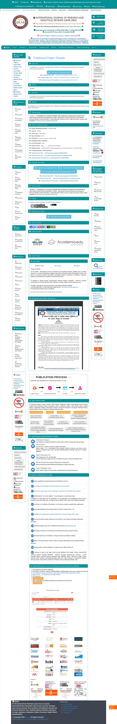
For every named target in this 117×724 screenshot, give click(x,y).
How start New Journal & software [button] (11, 10)
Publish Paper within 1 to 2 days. (35, 422)
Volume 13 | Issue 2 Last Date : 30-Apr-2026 (18, 78)
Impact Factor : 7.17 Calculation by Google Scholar (46, 574)
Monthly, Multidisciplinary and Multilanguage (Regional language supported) (79, 416)
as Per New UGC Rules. (73, 26)
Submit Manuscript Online (17, 94)
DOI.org (95, 126)
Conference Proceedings (19, 119)
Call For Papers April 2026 (17, 63)
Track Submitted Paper (17, 179)
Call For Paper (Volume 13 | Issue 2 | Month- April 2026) (47, 292)
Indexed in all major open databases (63, 422)
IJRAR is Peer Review (43, 10)
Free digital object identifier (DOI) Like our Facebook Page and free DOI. (59, 514)
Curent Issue (77, 6)
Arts (17, 284)
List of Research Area (19, 212)
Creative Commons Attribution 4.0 (38, 202)
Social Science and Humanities (18, 307)
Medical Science (18, 289)
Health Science (17, 300)
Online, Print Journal (96, 10)
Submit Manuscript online (18, 186)
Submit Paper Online (64, 6)
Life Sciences (17, 295)
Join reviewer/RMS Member (98, 198)
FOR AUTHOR (33, 47)
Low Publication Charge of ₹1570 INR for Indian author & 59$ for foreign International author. (38, 429)
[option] (41, 242)
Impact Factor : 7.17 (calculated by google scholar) (56, 416)
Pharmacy (18, 272)
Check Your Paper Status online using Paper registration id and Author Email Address (57, 491)
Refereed (54, 10)
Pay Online (19, 198)
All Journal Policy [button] (38, 578)
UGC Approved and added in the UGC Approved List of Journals (51, 486)
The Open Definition (55, 202)
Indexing (58, 265)
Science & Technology (18, 268)
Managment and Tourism (19, 313)
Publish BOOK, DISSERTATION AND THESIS (19, 348)
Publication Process (70, 708)
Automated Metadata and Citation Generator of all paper (55, 429)
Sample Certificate (18, 125)
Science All (19, 276)
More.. (94, 47)
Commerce (19, 280)
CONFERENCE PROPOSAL (66, 47)
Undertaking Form (18, 156)
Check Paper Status (36, 412)
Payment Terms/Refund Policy (98, 228)
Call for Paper (68, 704)
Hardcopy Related (18, 202)
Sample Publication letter (18, 131)
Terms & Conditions (26, 719)
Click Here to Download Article (59, 72)
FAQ (96, 235)
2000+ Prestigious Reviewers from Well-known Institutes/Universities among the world (75, 429)
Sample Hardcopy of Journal (18, 138)
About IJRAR (39, 265)
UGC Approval (36, 576)
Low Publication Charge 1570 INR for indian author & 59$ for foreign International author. (57, 573)
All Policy (50, 412)
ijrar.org (28, 717)
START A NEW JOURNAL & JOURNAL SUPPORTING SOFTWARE (18, 338)
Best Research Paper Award (18, 356)
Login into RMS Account (97, 190)
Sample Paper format (18, 145)
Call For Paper (50, 6)
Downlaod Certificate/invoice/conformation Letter (58, 171)
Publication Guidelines (19, 193)
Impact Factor (17, 218)
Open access (62, 10)
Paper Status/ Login (98, 6)
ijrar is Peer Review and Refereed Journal (35, 416)
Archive (87, 6)
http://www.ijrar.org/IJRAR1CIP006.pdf (46, 120)
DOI (17, 207)
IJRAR (15, 2)
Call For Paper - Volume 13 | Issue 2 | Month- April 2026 (58, 36)
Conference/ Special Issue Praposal (18, 364)
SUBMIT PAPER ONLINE (83, 47)
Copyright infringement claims (97, 250)
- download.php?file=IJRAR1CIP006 (60, 80)
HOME (7, 47)
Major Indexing (96, 214)
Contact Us (67, 712)
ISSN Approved (18, 469)
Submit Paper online (70, 706)
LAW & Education (17, 319)
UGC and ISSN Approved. (71, 287)
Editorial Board (97, 183)
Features (77, 265)
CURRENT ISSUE (44, 47)
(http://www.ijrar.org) (70, 525)
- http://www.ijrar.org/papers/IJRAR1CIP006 (59, 75)
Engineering (18, 262)
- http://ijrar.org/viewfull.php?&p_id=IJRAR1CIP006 (59, 77)
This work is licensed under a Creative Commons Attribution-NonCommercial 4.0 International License (19, 383)
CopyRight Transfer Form (19, 150)
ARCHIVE (53, 47)
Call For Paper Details (81, 412)
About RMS (98, 177)
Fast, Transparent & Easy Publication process (80, 422)
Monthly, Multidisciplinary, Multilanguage (78, 10)
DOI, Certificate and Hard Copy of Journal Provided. (49, 422)
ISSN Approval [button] (37, 582)
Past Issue (18, 114)
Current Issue (18, 109)
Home (15, 719)
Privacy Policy (97, 242)
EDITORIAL (22, 47)
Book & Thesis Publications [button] (29, 10)
